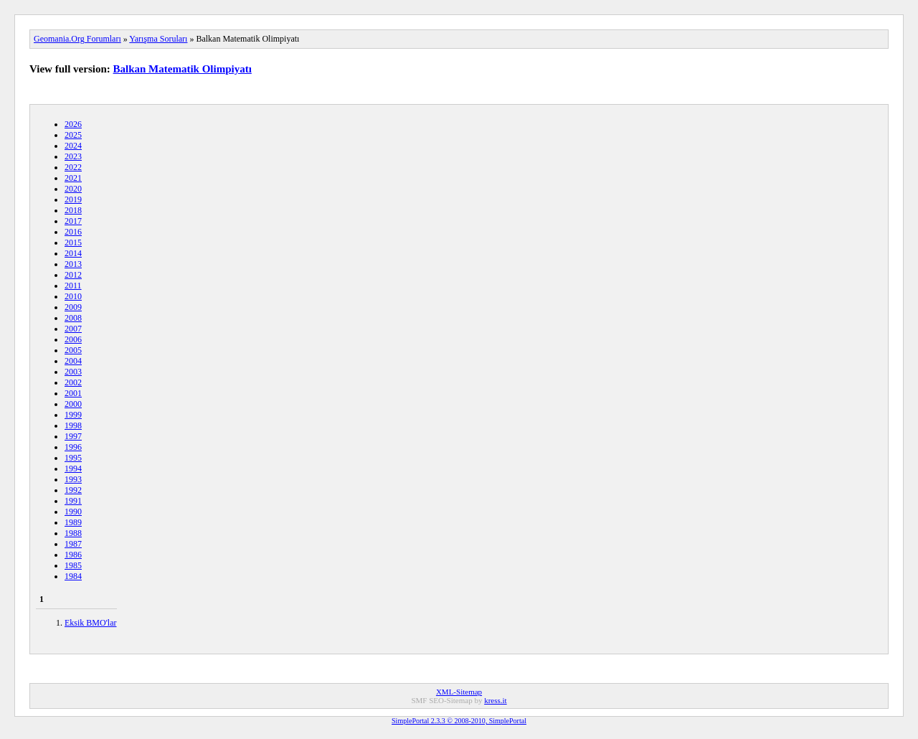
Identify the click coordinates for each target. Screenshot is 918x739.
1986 (73, 555)
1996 (73, 447)
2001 (73, 393)
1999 (73, 415)
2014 (73, 253)
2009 (73, 307)
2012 (73, 275)
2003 (73, 372)
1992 (73, 490)
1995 (73, 458)
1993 (73, 479)
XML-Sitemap (459, 691)
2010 (73, 296)
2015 (73, 242)
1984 (73, 576)
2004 (73, 361)
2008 (73, 318)
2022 (73, 167)
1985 (73, 565)
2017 (73, 221)
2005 (73, 350)
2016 (73, 232)
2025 (73, 135)
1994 (73, 468)
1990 (73, 512)
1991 (73, 501)
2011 (73, 286)
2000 (73, 404)
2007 (73, 329)
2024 (73, 146)
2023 (73, 156)
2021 (73, 178)
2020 (73, 189)
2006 (73, 339)
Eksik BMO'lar (91, 623)
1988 (73, 533)
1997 (73, 436)
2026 (73, 124)
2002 (73, 382)
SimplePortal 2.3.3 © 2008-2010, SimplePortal (459, 721)
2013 (73, 264)
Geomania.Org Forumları (77, 39)
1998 (73, 425)
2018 (73, 210)
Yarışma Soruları (158, 39)
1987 (73, 544)
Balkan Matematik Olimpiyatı (182, 69)
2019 (73, 199)
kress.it (495, 700)
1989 (73, 522)
